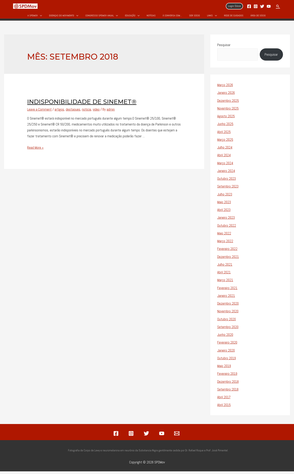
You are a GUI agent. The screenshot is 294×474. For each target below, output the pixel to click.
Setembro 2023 (227, 189)
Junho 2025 (225, 126)
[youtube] (162, 436)
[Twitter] (262, 6)
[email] (177, 436)
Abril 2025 (224, 134)
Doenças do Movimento (61, 16)
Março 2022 (225, 244)
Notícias (151, 16)
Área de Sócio (258, 16)
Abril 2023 (224, 212)
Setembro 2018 (227, 392)
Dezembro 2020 (228, 306)
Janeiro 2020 (226, 353)
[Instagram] (256, 6)
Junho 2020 (225, 337)
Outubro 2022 (226, 228)
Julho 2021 (224, 267)
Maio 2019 (224, 368)
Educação (130, 16)
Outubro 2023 (226, 181)
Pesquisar (224, 47)
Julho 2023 (224, 197)
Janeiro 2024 (226, 173)
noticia (86, 112)
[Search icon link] (278, 6)
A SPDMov (33, 16)
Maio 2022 (224, 236)
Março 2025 (225, 142)
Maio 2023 (224, 204)
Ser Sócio (194, 16)
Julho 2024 (224, 150)
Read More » (35, 150)
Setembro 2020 (227, 329)
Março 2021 (225, 283)
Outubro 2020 (226, 322)
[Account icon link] (234, 6)
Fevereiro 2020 (227, 345)
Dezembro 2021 (228, 259)
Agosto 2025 (226, 119)
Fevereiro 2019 (227, 376)
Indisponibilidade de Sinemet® (81, 104)
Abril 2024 (224, 158)
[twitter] (147, 436)
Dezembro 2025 (228, 103)
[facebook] (116, 436)
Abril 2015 (224, 407)
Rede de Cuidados (233, 16)
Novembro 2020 (227, 314)
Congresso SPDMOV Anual (99, 16)
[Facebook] (249, 6)
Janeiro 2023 (226, 220)
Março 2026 (225, 87)
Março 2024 (225, 165)
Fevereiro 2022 (227, 251)
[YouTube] (269, 6)
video (96, 112)
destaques (73, 112)
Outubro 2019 (226, 361)
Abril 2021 (224, 275)
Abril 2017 (224, 400)
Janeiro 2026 (226, 95)
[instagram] (132, 436)
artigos (59, 112)
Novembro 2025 (228, 111)
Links (210, 16)
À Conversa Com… (172, 16)
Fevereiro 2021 (227, 290)
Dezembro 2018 (228, 384)
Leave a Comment (39, 112)
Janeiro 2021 (226, 298)
